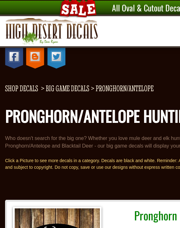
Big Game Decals (67, 88)
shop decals (21, 88)
